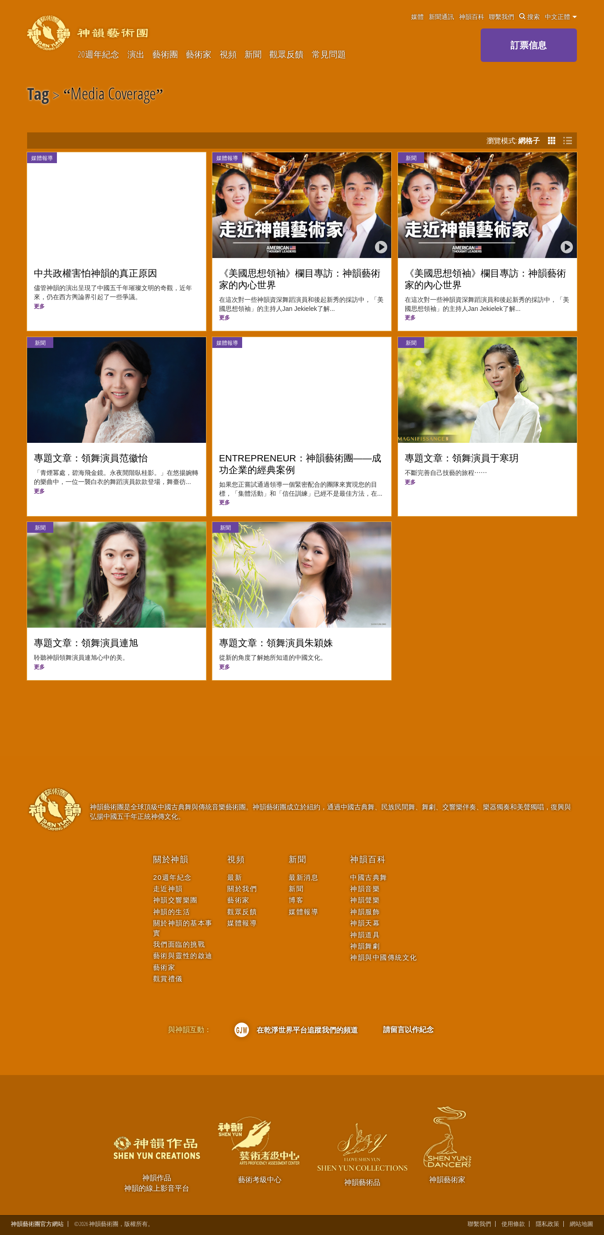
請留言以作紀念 (408, 1029)
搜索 (529, 16)
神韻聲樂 (365, 900)
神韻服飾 (365, 912)
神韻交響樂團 (175, 900)
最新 (234, 877)
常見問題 (329, 54)
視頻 (228, 54)
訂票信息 (528, 45)
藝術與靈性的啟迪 (183, 955)
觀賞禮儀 (168, 978)
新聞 (253, 54)
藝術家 (198, 54)
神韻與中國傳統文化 (383, 957)
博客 (296, 900)
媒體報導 (42, 158)
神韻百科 (471, 16)
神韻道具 (365, 935)
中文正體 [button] (561, 16)
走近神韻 (168, 888)
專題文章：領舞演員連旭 (86, 643)
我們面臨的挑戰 (179, 944)
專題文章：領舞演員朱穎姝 (276, 643)
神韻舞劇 (365, 946)
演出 (136, 54)
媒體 (417, 16)
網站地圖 (581, 1224)
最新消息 (303, 877)
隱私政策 (547, 1224)
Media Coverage (113, 95)
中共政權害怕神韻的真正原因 (95, 273)
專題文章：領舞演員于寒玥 (462, 458)
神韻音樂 (365, 888)
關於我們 (242, 888)
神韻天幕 (365, 923)
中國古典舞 (369, 877)
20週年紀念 (98, 54)
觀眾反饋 (286, 54)
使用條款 (513, 1224)
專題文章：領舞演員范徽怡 (91, 458)
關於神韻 (171, 859)
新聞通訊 (441, 16)
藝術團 (165, 54)
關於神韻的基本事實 (183, 927)
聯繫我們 (501, 16)
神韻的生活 (172, 912)
